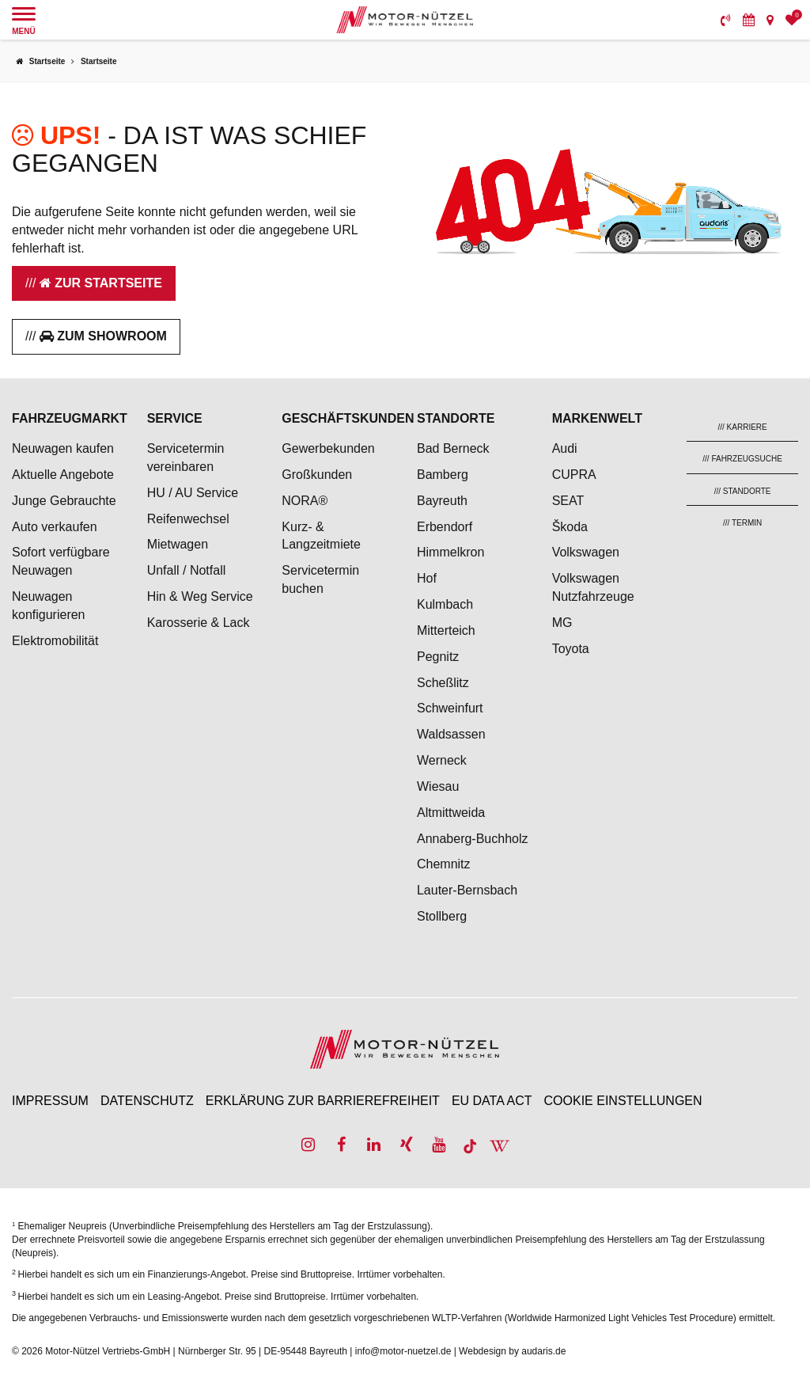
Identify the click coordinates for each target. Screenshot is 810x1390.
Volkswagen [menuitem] (585, 552)
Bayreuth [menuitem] (442, 500)
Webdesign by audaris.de (512, 1351)
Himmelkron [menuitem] (450, 552)
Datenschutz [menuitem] (147, 1100)
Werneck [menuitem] (442, 760)
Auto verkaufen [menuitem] (54, 527)
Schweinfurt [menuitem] (450, 708)
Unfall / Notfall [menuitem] (186, 570)
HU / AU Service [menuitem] (193, 492)
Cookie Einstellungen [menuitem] (623, 1100)
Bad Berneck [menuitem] (453, 448)
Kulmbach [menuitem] (445, 604)
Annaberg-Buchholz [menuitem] (472, 838)
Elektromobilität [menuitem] (55, 641)
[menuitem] (726, 19)
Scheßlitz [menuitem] (443, 682)
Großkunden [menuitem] (317, 474)
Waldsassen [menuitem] (451, 734)
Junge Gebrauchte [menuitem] (64, 500)
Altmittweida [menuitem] (451, 812)
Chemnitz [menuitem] (444, 864)
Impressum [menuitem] (50, 1100)
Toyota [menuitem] (570, 648)
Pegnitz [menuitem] (438, 656)
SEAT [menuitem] (568, 500)
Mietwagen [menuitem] (177, 544)
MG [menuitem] (562, 622)
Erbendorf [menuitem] (444, 527)
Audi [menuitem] (564, 448)
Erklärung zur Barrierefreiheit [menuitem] (323, 1100)
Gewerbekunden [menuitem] (328, 448)
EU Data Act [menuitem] (492, 1100)
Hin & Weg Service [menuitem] (200, 596)
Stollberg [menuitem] (442, 916)
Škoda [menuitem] (570, 527)
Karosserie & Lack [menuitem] (198, 622)
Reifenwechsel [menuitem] (188, 519)
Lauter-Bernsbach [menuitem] (467, 890)
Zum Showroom (103, 336)
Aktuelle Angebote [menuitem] (63, 474)
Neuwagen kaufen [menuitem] (63, 448)
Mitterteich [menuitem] (446, 630)
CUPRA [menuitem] (574, 474)
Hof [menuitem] (427, 578)
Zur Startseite (101, 283)
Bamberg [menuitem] (442, 474)
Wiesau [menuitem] (438, 786)
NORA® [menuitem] (306, 500)
